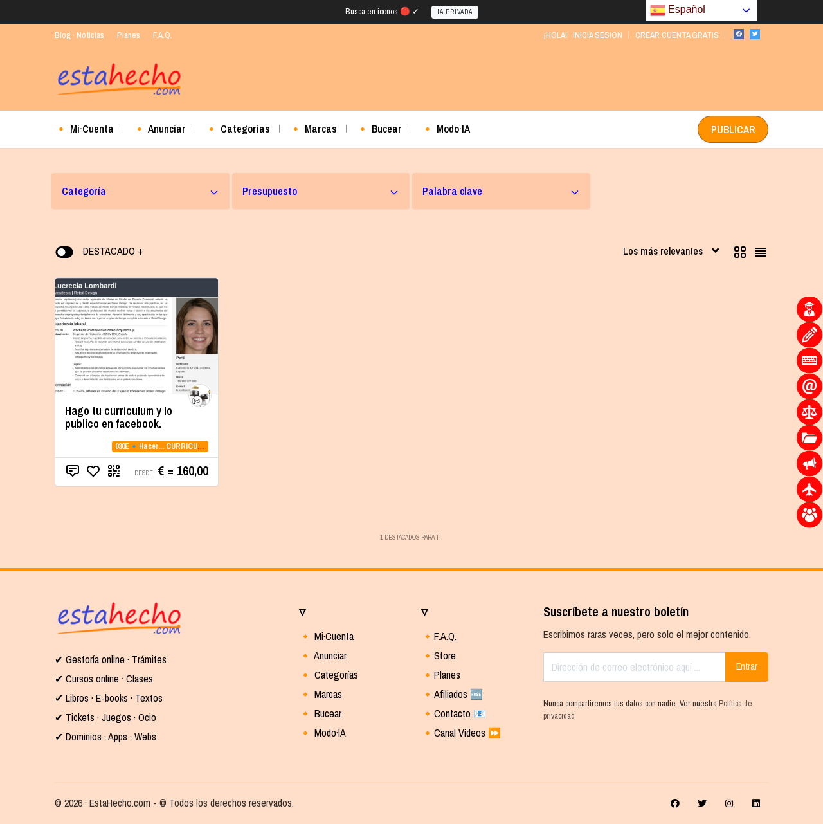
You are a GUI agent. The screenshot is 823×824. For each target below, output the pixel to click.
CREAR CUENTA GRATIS (677, 35)
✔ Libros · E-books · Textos (109, 698)
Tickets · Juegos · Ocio (109, 717)
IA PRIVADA (455, 12)
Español (677, 10)
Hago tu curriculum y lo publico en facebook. (118, 417)
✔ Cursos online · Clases (104, 679)
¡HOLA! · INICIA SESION (582, 35)
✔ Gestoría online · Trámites (111, 659)
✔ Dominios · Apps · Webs (105, 736)
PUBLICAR (733, 129)
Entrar (746, 666)
